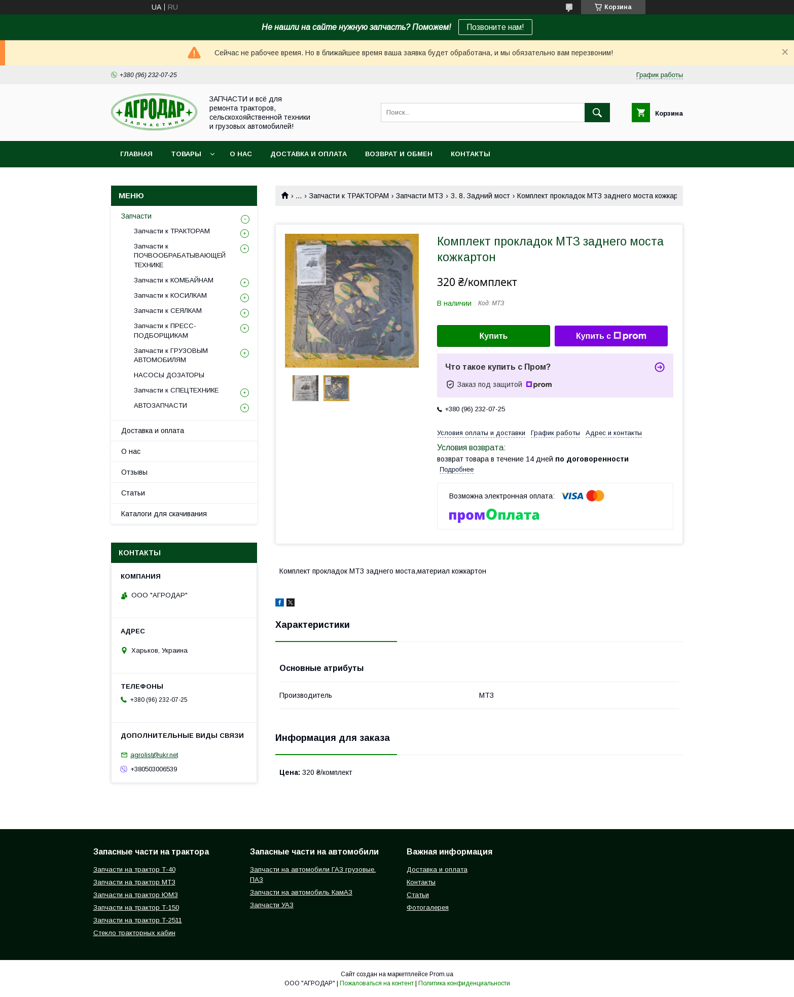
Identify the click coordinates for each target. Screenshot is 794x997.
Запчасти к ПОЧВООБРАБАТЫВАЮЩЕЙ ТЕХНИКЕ (180, 255)
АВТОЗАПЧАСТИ (160, 405)
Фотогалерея (428, 907)
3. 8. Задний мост (480, 196)
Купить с (611, 336)
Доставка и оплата (308, 154)
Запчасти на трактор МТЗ (134, 882)
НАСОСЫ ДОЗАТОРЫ (169, 375)
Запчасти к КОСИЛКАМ (170, 295)
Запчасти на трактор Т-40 (134, 869)
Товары (186, 154)
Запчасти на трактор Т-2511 (137, 920)
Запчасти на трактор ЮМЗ (135, 895)
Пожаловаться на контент (377, 983)
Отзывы (134, 472)
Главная (136, 154)
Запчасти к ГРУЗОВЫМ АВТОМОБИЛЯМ (171, 355)
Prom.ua (441, 974)
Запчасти (136, 216)
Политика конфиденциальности (464, 983)
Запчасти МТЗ (419, 196)
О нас (241, 154)
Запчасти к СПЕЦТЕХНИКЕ (176, 390)
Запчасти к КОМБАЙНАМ (173, 280)
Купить (494, 336)
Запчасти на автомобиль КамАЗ (301, 892)
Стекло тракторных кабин (134, 933)
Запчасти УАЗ (272, 905)
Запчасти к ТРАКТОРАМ (349, 196)
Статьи (133, 493)
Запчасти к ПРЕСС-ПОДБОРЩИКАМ (165, 330)
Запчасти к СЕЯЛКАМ (168, 310)
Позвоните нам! (495, 27)
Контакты (470, 154)
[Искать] (597, 112)
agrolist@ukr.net (154, 755)
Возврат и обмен (398, 154)
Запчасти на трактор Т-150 (136, 907)
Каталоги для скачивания (164, 514)
